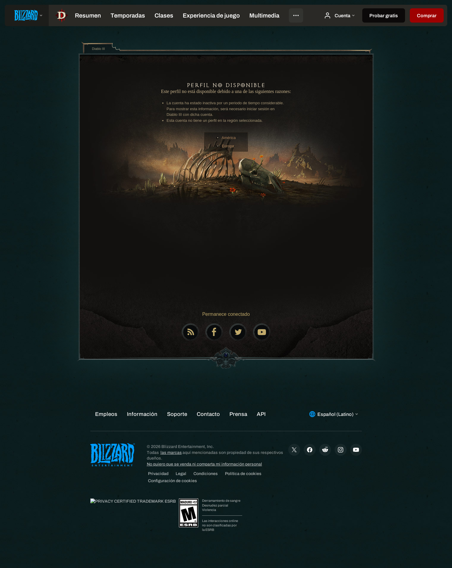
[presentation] (27, 15)
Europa (228, 146)
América (229, 137)
